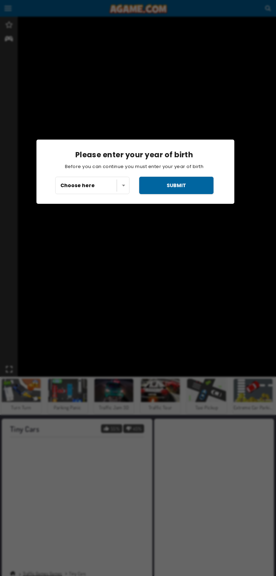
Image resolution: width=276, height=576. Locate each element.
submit (176, 185)
